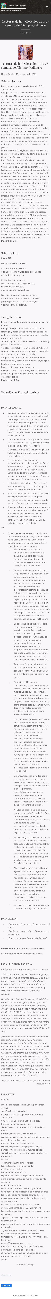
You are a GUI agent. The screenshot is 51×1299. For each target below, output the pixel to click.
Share (6, 1286)
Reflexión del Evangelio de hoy (20, 392)
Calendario (6, 1275)
